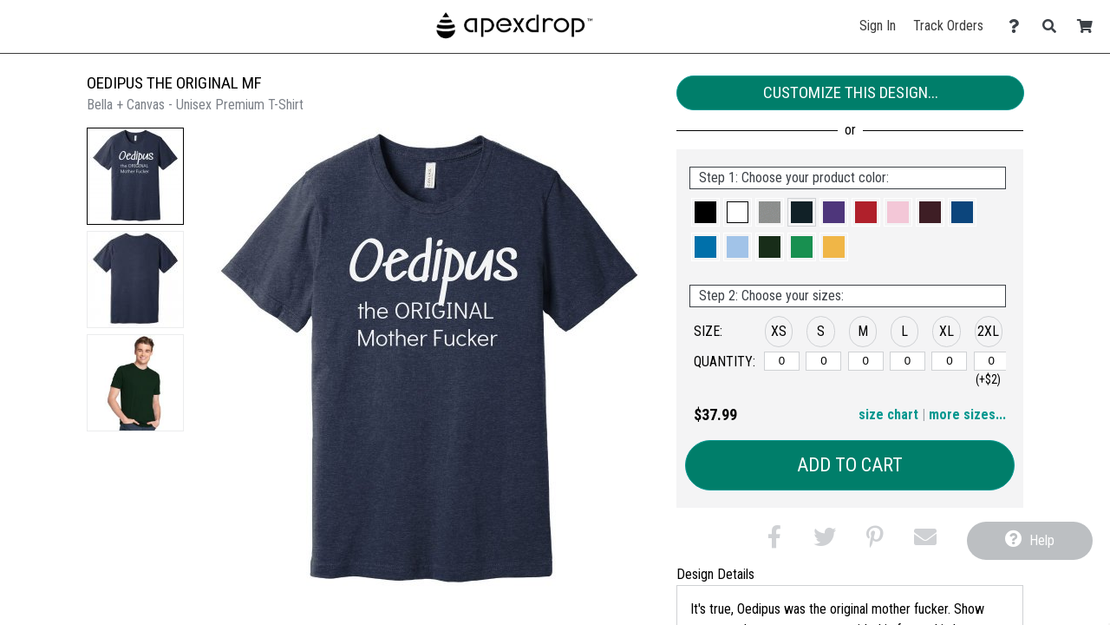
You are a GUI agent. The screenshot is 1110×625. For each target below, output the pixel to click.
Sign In (877, 25)
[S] (823, 361)
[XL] (949, 361)
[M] (866, 361)
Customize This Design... (850, 92)
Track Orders (948, 25)
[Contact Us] (1018, 26)
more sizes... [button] (967, 414)
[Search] (1054, 26)
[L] (907, 361)
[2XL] (991, 361)
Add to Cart (850, 465)
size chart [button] (888, 414)
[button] (135, 176)
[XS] (782, 361)
